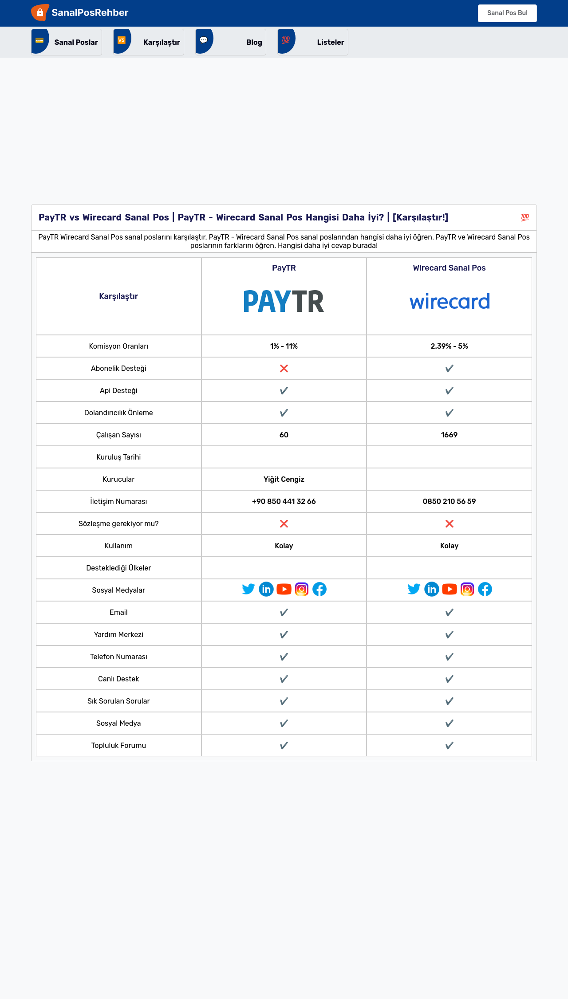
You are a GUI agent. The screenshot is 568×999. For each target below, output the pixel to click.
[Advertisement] (284, 124)
